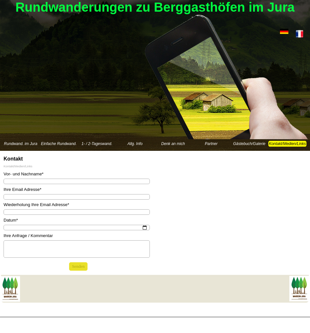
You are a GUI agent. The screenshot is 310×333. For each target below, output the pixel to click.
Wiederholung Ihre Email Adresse (36, 204)
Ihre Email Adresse (22, 189)
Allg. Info (135, 143)
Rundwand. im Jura (20, 143)
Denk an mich (173, 143)
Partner (211, 143)
